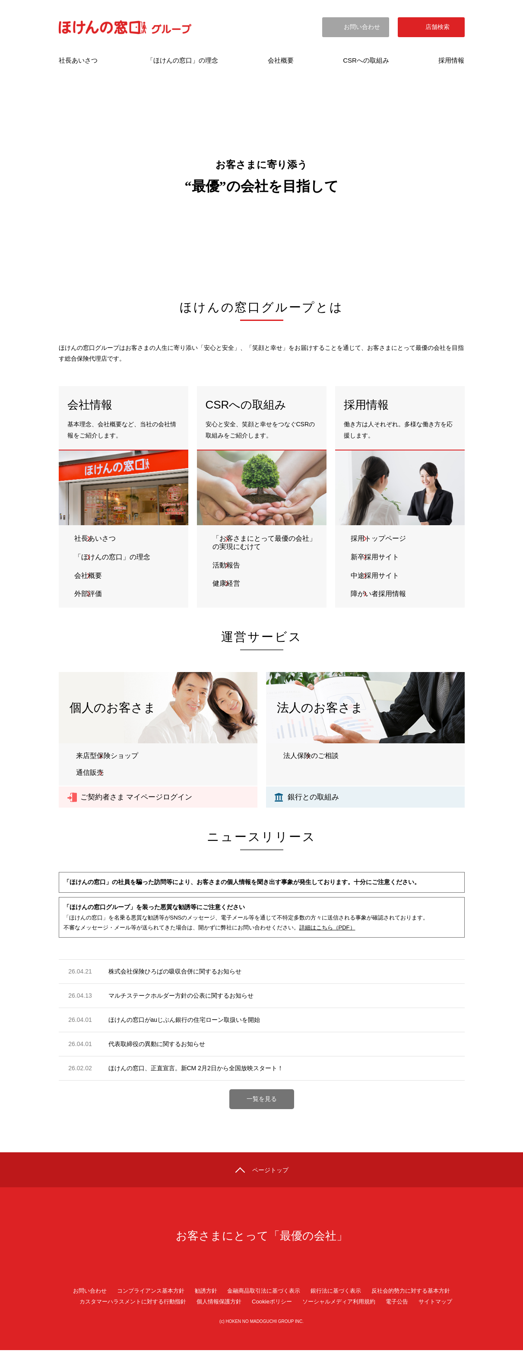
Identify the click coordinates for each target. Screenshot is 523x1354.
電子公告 (405, 1305)
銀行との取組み (315, 797)
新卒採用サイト (376, 557)
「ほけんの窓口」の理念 (114, 557)
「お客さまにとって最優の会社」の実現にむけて (266, 543)
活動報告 (228, 565)
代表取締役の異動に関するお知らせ (156, 1045)
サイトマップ (446, 1305)
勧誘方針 (202, 1294)
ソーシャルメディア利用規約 (343, 1305)
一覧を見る (262, 1100)
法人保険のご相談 (311, 757)
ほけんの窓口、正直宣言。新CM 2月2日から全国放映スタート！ (195, 1069)
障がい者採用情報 (380, 595)
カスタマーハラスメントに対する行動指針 (124, 1305)
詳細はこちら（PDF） (327, 929)
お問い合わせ (362, 28)
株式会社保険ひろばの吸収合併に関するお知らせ (174, 972)
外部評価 (90, 595)
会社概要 (90, 576)
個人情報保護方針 (217, 1305)
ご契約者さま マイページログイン (139, 797)
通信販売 (90, 773)
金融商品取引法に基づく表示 (263, 1294)
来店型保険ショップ (107, 757)
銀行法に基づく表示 (340, 1294)
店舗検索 (437, 28)
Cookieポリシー (273, 1305)
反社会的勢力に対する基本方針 (420, 1294)
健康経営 (228, 584)
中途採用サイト (376, 576)
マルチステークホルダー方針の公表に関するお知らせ (181, 996)
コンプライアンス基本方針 (143, 1294)
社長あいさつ (96, 538)
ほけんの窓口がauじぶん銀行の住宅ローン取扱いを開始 (184, 1020)
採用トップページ (380, 538)
